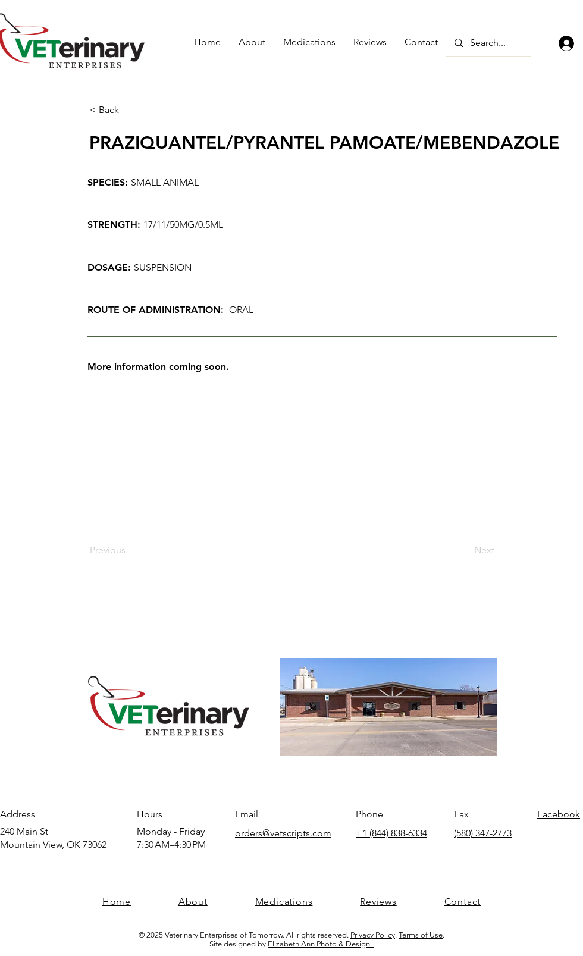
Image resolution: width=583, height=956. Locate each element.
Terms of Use (421, 934)
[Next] (464, 550)
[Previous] (129, 550)
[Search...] (488, 43)
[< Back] (129, 110)
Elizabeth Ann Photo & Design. (321, 943)
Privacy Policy (372, 934)
